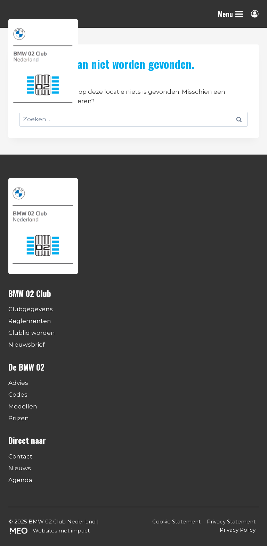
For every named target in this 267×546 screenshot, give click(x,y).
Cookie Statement (176, 521)
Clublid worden (31, 332)
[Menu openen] (231, 14)
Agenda (20, 480)
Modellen (22, 406)
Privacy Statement (231, 521)
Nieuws (19, 468)
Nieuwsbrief (26, 344)
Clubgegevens (30, 309)
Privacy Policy (238, 530)
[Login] (255, 14)
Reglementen (29, 320)
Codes (17, 394)
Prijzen (18, 418)
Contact (20, 456)
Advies (18, 382)
